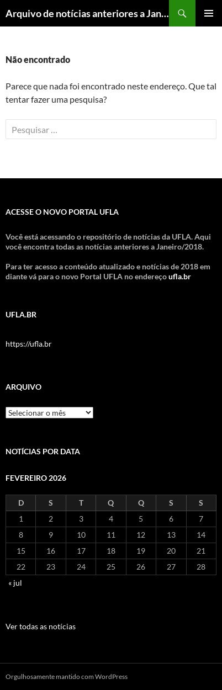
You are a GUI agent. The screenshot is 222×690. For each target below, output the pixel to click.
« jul (15, 582)
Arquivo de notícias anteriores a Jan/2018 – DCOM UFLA (87, 13)
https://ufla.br (29, 343)
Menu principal (208, 13)
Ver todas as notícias (41, 626)
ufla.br (179, 276)
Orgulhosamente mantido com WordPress (67, 676)
